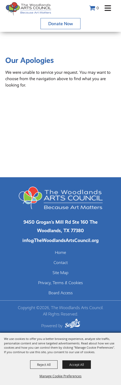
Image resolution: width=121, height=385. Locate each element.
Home (60, 252)
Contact (61, 262)
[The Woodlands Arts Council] (28, 8)
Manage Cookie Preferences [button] (60, 376)
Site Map (60, 272)
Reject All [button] (44, 364)
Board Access (61, 293)
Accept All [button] (76, 364)
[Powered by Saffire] (72, 324)
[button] (107, 8)
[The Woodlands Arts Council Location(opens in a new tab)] (60, 226)
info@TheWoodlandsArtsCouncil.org (60, 240)
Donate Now (60, 23)
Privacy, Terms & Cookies (60, 282)
